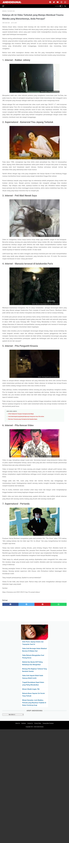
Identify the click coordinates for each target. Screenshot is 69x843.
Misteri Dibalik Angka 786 (31, 689)
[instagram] (61, 2)
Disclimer (23, 723)
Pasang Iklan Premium (48, 723)
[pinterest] (42, 604)
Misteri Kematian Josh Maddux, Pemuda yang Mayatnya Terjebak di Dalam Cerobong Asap (34, 702)
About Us (17, 723)
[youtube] (57, 2)
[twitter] (53, 2)
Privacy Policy (37, 723)
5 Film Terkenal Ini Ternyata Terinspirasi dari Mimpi (21, 414)
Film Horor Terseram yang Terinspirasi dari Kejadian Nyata (22, 419)
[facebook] (50, 2)
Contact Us (30, 723)
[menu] (4, 6)
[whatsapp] (59, 604)
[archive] (13, 714)
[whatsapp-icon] (65, 2)
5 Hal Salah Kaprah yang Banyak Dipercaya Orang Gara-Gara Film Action (26, 416)
